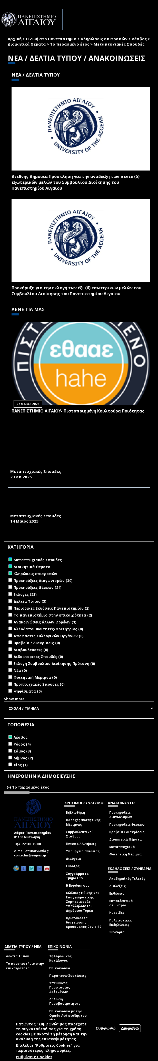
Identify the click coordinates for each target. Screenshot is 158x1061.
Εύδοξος (73, 866)
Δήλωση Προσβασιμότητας (64, 1001)
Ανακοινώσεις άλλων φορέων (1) (45, 622)
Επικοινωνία (59, 968)
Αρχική (15, 38)
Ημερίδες (116, 912)
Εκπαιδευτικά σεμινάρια (121, 903)
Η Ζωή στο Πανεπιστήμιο (51, 38)
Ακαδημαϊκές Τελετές (127, 878)
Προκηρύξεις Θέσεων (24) (38, 587)
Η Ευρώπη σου (78, 885)
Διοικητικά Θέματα (27, 44)
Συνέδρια (117, 932)
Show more (14, 698)
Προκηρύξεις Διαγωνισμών (120, 814)
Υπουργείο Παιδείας (83, 851)
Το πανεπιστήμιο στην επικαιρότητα (25, 965)
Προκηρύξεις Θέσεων (126, 824)
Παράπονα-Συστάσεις (67, 975)
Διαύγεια (73, 858)
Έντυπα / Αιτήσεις (81, 844)
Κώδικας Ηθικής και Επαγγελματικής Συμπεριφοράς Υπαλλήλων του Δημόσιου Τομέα (82, 902)
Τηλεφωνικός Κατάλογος (60, 958)
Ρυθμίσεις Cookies (34, 1056)
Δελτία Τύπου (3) (30, 601)
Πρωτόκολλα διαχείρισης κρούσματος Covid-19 (83, 922)
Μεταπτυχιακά (122, 847)
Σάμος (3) (22, 751)
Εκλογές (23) (25, 594)
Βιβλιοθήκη (75, 812)
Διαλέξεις (117, 886)
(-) (9, 787)
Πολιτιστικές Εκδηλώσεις (120, 922)
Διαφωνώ (130, 1028)
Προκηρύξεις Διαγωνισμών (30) (43, 580)
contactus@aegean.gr (31, 855)
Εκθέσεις (116, 893)
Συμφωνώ (106, 1028)
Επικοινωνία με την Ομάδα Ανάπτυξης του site (68, 1015)
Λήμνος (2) (23, 758)
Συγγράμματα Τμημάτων (77, 876)
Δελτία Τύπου (17, 956)
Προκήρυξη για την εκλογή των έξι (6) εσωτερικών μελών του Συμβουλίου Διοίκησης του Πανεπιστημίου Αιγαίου (76, 290)
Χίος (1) (21, 764)
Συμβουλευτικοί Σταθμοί (79, 834)
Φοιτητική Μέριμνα (125, 854)
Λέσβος (139, 38)
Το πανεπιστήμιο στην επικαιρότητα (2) (53, 615)
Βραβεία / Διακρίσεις (126, 832)
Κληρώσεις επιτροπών (104, 38)
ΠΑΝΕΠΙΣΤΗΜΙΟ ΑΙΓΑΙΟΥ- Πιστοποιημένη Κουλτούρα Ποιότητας (78, 411)
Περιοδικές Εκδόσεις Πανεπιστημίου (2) (52, 608)
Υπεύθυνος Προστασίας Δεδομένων (59, 987)
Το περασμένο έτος (69, 44)
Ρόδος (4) (22, 744)
